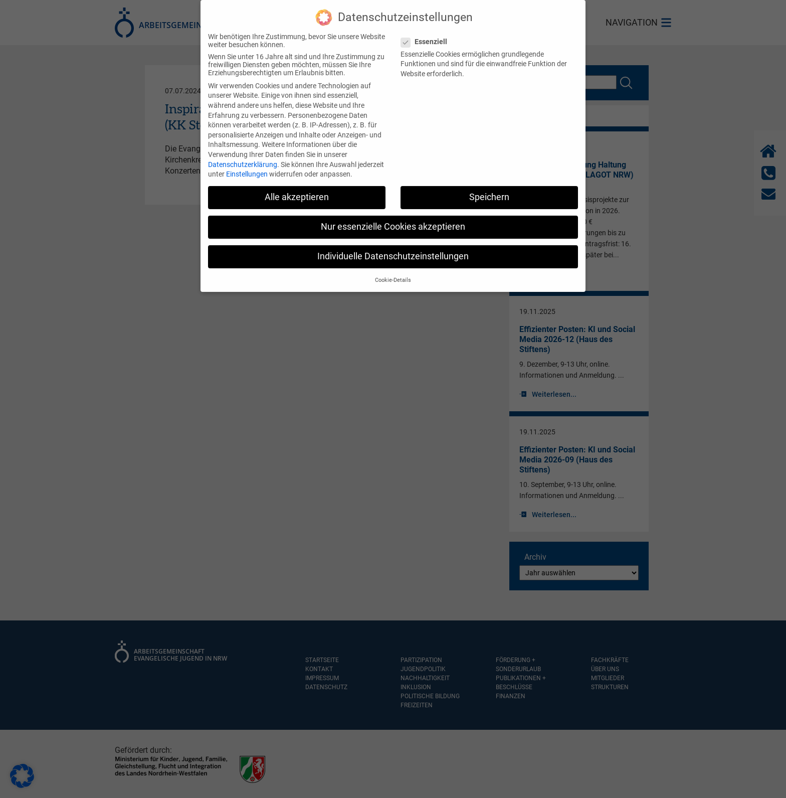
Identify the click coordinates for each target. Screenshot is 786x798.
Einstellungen (247, 166)
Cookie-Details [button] (393, 271)
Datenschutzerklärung (242, 156)
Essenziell (427, 33)
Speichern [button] (489, 189)
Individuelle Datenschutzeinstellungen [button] (393, 248)
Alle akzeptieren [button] (297, 189)
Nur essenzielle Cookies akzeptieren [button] (393, 218)
